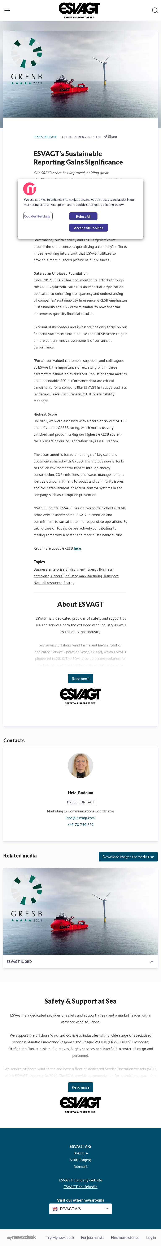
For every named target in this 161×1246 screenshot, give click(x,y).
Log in (151, 1237)
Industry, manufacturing (83, 576)
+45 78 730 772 (81, 824)
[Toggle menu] (7, 10)
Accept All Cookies (88, 228)
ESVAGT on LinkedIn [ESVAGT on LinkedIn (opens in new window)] (80, 1186)
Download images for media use (128, 856)
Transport (111, 576)
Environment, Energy (81, 569)
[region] (80, 209)
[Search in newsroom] (155, 10)
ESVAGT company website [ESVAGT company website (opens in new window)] (80, 1180)
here (77, 548)
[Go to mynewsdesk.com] (21, 1237)
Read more (81, 678)
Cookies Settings (37, 216)
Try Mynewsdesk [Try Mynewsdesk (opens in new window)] (60, 1237)
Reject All (83, 216)
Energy (68, 582)
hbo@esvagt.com (80, 817)
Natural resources (48, 582)
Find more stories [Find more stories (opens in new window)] (125, 1237)
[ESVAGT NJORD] (80, 911)
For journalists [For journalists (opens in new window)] (92, 1237)
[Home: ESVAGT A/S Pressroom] (79, 10)
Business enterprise (49, 569)
